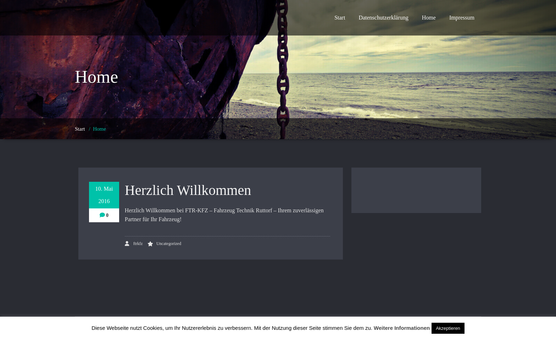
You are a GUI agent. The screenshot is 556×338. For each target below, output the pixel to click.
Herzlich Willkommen (188, 190)
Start (339, 18)
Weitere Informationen (402, 328)
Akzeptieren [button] (448, 328)
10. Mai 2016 (104, 195)
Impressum (461, 18)
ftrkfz (134, 243)
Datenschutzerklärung (383, 18)
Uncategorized (168, 243)
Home (429, 18)
